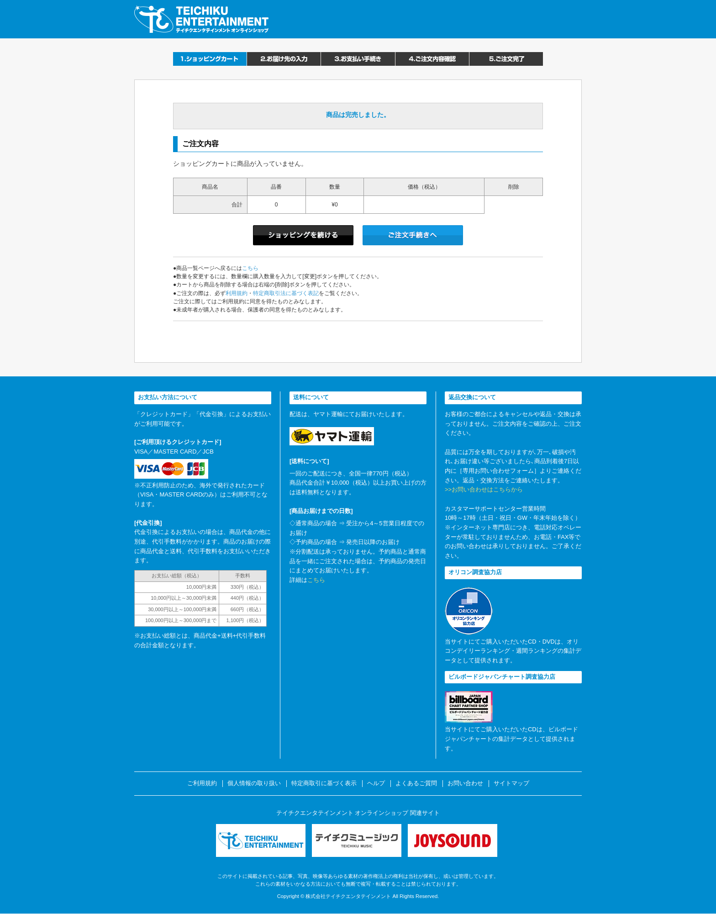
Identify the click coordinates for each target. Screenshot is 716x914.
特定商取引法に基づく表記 (286, 293)
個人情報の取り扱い (254, 783)
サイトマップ (511, 783)
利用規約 (236, 293)
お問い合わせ (465, 783)
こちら (250, 268)
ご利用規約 (202, 783)
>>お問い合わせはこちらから (484, 489)
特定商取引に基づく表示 (324, 783)
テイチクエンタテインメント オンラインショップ (201, 19)
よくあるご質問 (416, 783)
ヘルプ (376, 783)
